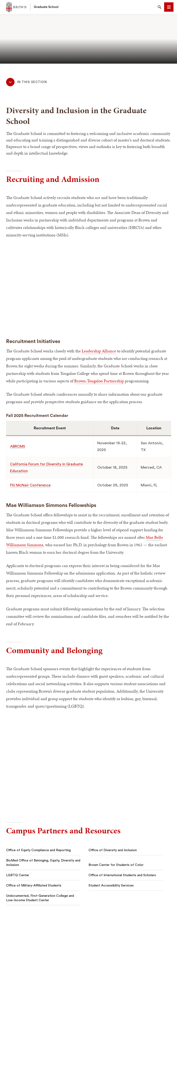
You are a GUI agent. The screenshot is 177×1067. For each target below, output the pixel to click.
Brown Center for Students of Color (116, 865)
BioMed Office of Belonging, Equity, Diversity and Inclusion (43, 863)
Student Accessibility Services (111, 885)
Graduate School (46, 7)
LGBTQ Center (17, 875)
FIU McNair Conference (30, 485)
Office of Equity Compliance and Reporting (38, 850)
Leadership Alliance (99, 351)
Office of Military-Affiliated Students (33, 885)
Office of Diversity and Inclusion (112, 850)
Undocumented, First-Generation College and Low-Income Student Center (40, 898)
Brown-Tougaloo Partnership (99, 381)
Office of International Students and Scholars (122, 875)
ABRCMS (17, 446)
